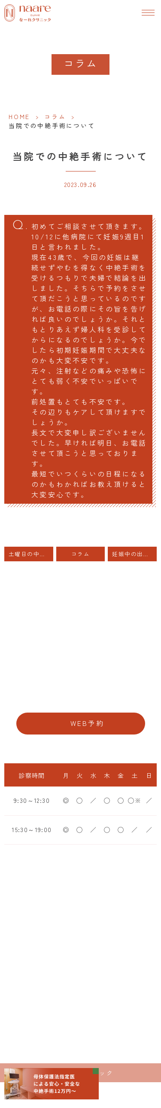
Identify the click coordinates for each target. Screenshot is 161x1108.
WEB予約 (87, 723)
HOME (19, 116)
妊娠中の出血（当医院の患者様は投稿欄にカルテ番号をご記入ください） (134, 554)
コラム (55, 116)
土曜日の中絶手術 (31, 554)
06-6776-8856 (80, 697)
